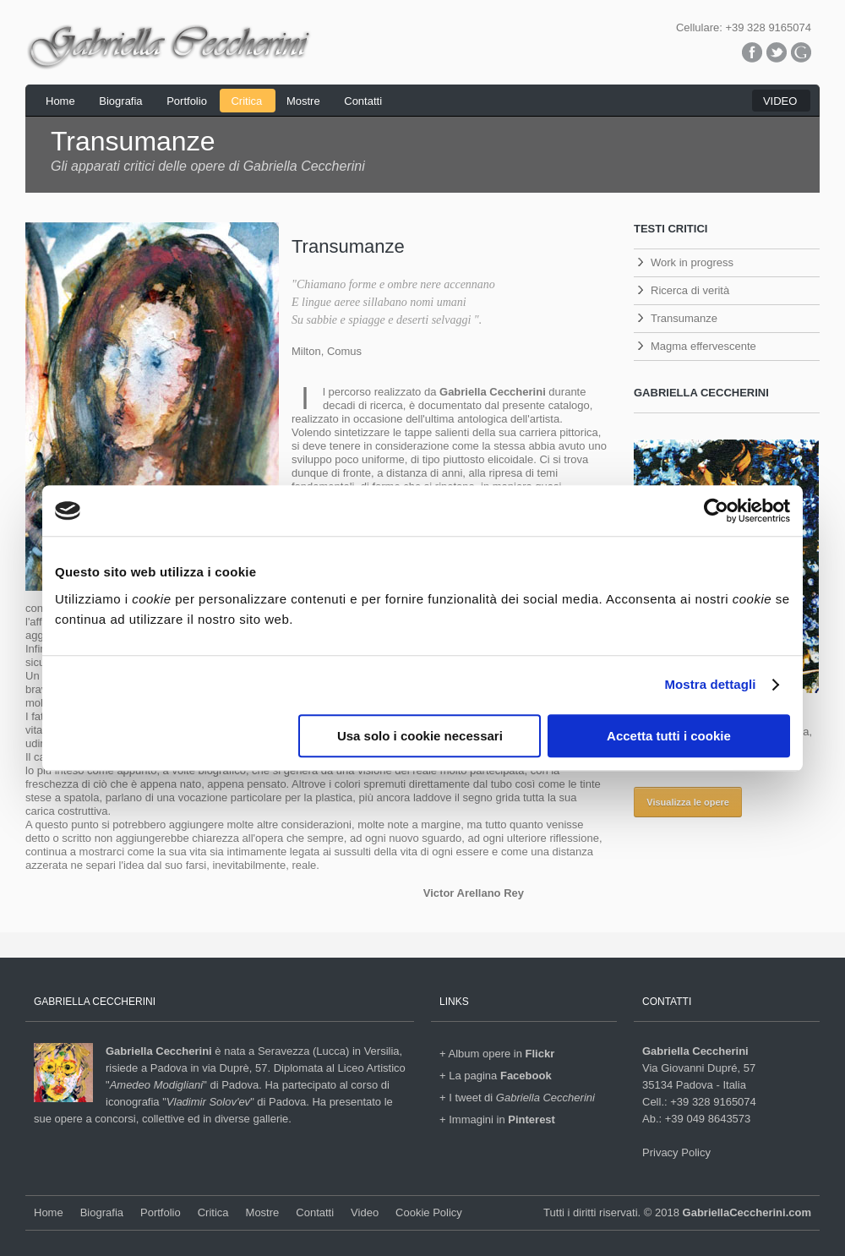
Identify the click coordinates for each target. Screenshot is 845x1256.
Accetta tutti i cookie (669, 736)
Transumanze (684, 318)
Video (365, 1212)
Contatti (363, 101)
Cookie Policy (428, 1212)
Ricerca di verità (690, 290)
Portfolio (186, 101)
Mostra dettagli (709, 684)
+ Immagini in (497, 1119)
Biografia (120, 101)
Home (60, 101)
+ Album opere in (496, 1053)
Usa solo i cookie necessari (420, 736)
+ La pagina (495, 1075)
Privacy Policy (676, 1152)
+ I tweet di (517, 1097)
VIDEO (780, 101)
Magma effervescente (703, 346)
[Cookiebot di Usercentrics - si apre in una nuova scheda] (716, 510)
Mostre (303, 101)
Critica (246, 101)
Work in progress (692, 262)
